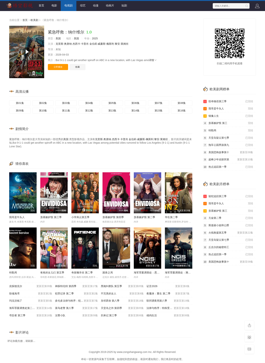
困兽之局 (108, 272)
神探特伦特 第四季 (76, 286)
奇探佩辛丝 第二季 (82, 272)
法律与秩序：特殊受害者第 (168, 308)
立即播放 (58, 67)
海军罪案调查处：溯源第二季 (181, 272)
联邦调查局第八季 (168, 301)
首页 (41, 5)
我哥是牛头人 (17, 217)
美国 (58, 38)
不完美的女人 (122, 294)
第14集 (135, 110)
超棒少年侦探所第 (228, 159)
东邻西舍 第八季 (122, 301)
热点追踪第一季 (228, 167)
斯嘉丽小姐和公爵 (228, 225)
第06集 (135, 103)
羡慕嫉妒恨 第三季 (51, 217)
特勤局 (13, 272)
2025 (95, 38)
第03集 (66, 103)
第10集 (43, 110)
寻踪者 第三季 (30, 315)
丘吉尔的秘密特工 (228, 247)
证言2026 (168, 286)
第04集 (89, 103)
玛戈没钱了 (30, 301)
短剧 (124, 5)
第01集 (20, 103)
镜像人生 (228, 116)
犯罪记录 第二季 (76, 294)
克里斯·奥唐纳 (64, 43)
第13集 (112, 110)
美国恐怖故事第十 (228, 152)
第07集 (159, 103)
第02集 (43, 103)
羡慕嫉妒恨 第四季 (113, 217)
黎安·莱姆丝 (121, 43)
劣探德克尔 (30, 286)
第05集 (112, 103)
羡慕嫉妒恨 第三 (228, 123)
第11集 (66, 110)
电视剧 (68, 5)
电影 (54, 5)
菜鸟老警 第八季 (76, 308)
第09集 (20, 110)
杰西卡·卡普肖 (81, 43)
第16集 (182, 110)
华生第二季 (171, 217)
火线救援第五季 (228, 233)
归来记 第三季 (122, 315)
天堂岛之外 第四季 (122, 308)
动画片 (110, 5)
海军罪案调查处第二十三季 (30, 308)
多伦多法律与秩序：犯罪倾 (76, 301)
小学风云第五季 (80, 217)
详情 (153, 60)
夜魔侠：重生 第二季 (168, 294)
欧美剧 (34, 20)
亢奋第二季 (228, 218)
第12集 (89, 110)
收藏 (77, 67)
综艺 (83, 5)
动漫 (95, 5)
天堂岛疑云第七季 (228, 138)
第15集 (159, 110)
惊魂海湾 (30, 294)
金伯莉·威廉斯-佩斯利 (101, 43)
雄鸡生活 (168, 315)
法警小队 (76, 315)
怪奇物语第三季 (228, 101)
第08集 (182, 103)
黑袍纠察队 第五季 (122, 286)
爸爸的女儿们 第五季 (52, 272)
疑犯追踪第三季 (228, 196)
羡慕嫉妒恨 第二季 (144, 217)
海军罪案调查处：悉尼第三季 (150, 272)
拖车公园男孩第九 (228, 145)
